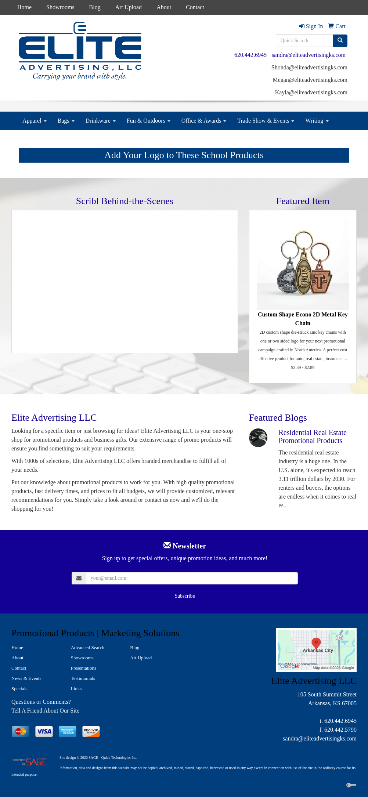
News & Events (26, 678)
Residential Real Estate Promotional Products (312, 436)
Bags (66, 120)
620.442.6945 (250, 55)
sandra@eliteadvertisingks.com (309, 55)
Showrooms (60, 7)
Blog (95, 7)
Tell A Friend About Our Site (45, 710)
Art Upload (128, 7)
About (163, 7)
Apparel (34, 120)
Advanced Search (87, 647)
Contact (195, 7)
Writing (316, 120)
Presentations (83, 668)
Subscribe (184, 596)
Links (76, 688)
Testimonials (83, 678)
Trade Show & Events (265, 120)
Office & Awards (203, 120)
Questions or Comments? (41, 702)
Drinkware (101, 120)
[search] (340, 41)
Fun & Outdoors (148, 120)
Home (24, 7)
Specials (19, 688)
